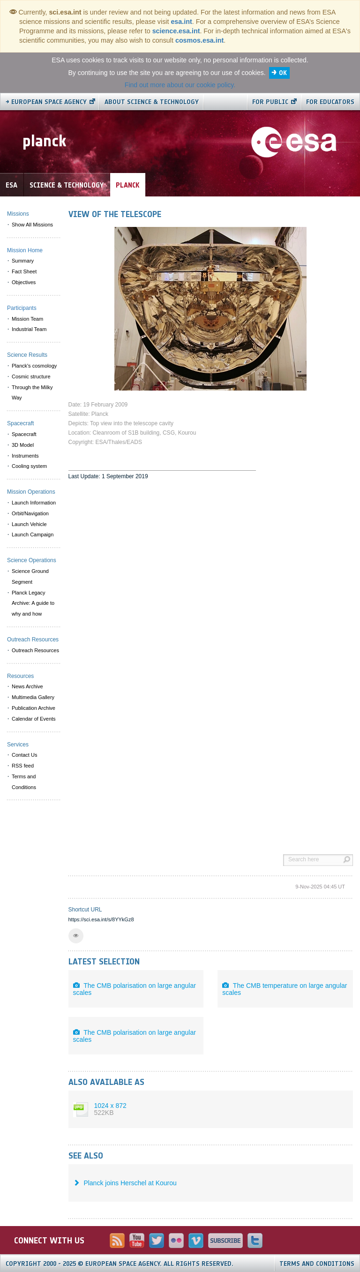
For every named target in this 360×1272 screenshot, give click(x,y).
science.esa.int (176, 31)
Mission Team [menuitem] (27, 319)
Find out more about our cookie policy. (180, 85)
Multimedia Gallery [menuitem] (33, 697)
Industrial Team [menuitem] (29, 329)
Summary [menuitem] (23, 260)
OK (283, 73)
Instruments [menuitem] (25, 456)
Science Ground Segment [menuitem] (30, 576)
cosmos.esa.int (199, 40)
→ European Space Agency (46, 102)
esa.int (181, 21)
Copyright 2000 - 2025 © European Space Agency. (119, 1264)
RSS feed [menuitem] (23, 765)
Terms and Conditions (316, 1264)
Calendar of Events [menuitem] (34, 719)
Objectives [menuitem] (24, 282)
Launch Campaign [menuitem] (32, 534)
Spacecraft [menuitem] (24, 434)
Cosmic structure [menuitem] (31, 376)
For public (270, 102)
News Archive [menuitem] (27, 686)
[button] (75, 935)
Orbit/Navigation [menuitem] (30, 513)
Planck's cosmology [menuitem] (34, 366)
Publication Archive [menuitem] (33, 708)
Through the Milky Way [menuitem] (32, 392)
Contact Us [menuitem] (24, 755)
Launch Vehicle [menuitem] (29, 524)
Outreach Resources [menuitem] (35, 650)
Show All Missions (32, 224)
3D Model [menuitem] (23, 445)
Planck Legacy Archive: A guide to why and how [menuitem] (33, 603)
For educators (330, 102)
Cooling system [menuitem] (29, 466)
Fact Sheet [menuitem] (24, 271)
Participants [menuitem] (22, 308)
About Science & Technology (152, 102)
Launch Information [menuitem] (34, 502)
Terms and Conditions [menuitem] (24, 782)
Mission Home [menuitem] (25, 250)
